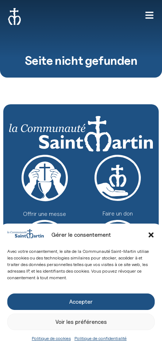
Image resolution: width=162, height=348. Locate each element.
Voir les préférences (81, 322)
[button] (151, 235)
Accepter (81, 302)
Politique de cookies (51, 338)
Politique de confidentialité (100, 338)
